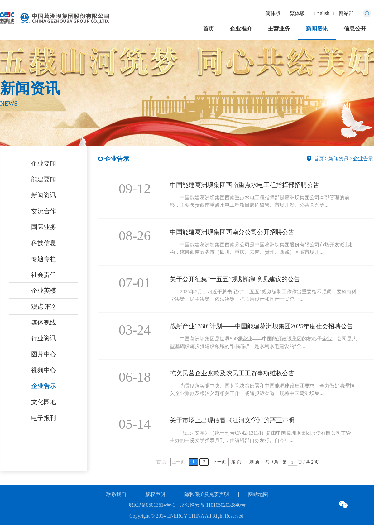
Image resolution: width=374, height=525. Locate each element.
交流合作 (43, 211)
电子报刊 (43, 417)
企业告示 (43, 386)
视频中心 (43, 370)
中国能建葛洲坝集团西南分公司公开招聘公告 (232, 232)
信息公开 (355, 29)
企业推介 (241, 29)
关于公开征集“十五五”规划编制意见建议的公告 (235, 279)
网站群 (346, 13)
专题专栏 (43, 258)
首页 (208, 29)
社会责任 (43, 274)
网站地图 (258, 494)
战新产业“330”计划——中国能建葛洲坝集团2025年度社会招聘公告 (261, 326)
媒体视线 (43, 322)
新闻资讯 (317, 29)
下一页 (219, 462)
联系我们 (116, 494)
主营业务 (279, 29)
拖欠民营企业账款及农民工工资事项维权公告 (232, 373)
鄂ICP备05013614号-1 (151, 505)
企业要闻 (43, 163)
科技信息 (43, 242)
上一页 (178, 462)
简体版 (273, 13)
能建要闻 (43, 179)
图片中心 (43, 354)
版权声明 (155, 494)
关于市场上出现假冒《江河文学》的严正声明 (232, 420)
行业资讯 (43, 338)
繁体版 (297, 13)
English (321, 13)
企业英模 (43, 290)
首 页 (161, 462)
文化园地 (43, 401)
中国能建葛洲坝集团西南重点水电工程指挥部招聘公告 (244, 184)
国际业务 (43, 227)
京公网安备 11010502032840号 (213, 505)
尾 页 (236, 462)
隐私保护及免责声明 (206, 494)
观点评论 (43, 306)
